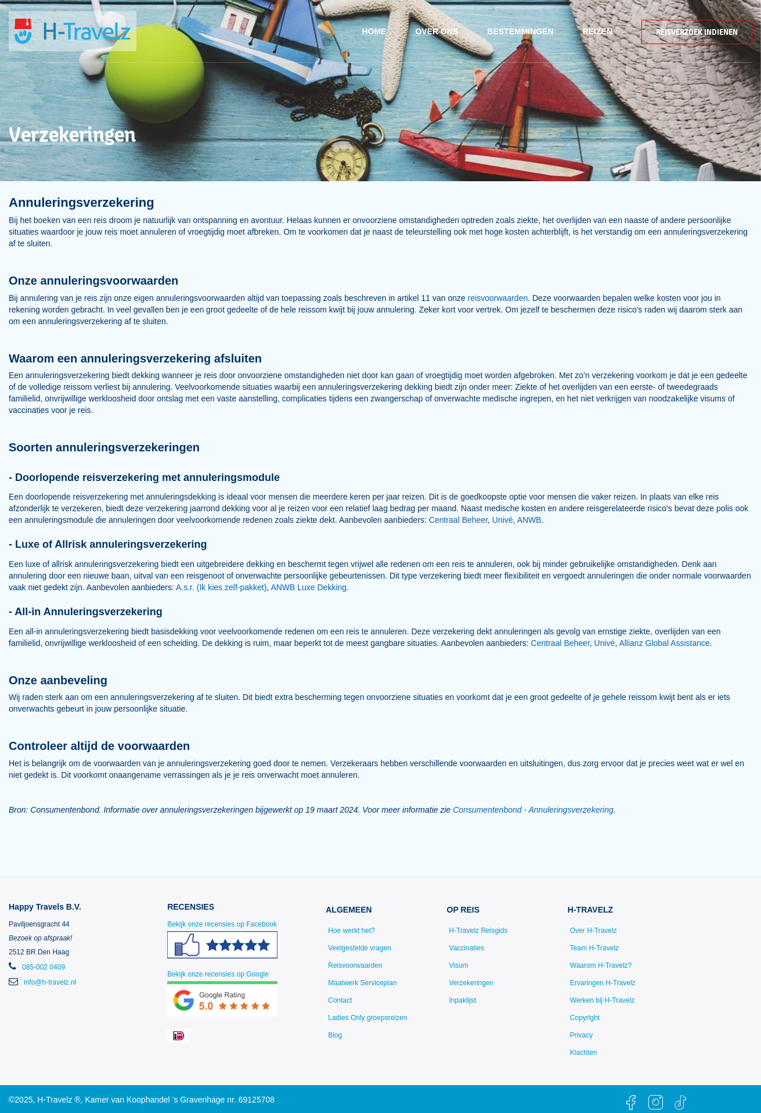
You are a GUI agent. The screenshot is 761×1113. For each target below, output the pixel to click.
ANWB (529, 520)
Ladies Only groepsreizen (367, 1018)
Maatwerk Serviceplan (362, 983)
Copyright (585, 1018)
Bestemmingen (520, 31)
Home (374, 31)
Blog (335, 1035)
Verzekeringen (471, 983)
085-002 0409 (43, 967)
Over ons (436, 31)
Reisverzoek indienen (697, 32)
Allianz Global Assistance (664, 643)
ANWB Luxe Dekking (309, 587)
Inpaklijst (463, 1000)
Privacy (581, 1035)
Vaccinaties (466, 948)
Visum (458, 965)
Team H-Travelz (594, 948)
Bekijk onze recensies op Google (222, 993)
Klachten (583, 1053)
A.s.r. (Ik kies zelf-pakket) (221, 587)
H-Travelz (590, 909)
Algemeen (349, 909)
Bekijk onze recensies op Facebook (222, 943)
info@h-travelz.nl (50, 982)
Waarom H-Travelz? (601, 965)
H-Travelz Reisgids (478, 931)
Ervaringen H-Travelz (603, 983)
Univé (502, 520)
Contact (340, 1000)
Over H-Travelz (593, 931)
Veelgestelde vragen (359, 948)
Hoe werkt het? (351, 931)
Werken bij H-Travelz (602, 1000)
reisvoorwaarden (498, 298)
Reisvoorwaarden (355, 965)
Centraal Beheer (458, 520)
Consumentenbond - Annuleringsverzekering (533, 809)
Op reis (463, 909)
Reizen (597, 31)
